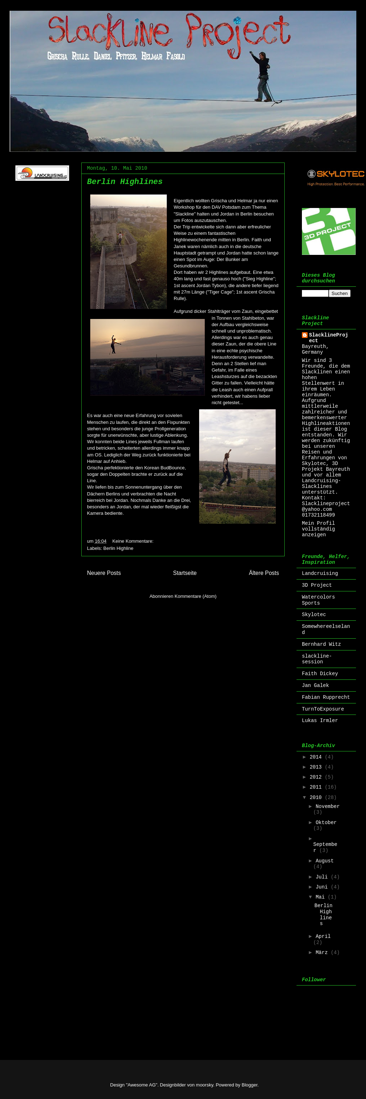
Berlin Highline (118, 548)
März (323, 952)
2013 (317, 767)
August (324, 861)
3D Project (317, 585)
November (327, 806)
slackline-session (317, 659)
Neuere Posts (104, 573)
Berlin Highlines (125, 182)
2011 (317, 787)
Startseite (185, 573)
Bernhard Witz (321, 644)
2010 (317, 797)
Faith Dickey (320, 674)
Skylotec (314, 615)
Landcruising (320, 573)
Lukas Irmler (320, 720)
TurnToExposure (323, 709)
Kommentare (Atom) (196, 596)
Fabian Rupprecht (326, 697)
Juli (323, 877)
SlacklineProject (328, 338)
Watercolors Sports (318, 600)
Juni (323, 887)
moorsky (204, 1085)
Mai (322, 897)
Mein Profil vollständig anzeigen (318, 529)
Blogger (249, 1085)
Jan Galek (315, 685)
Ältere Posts (264, 573)
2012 (317, 777)
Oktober (326, 823)
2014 (317, 757)
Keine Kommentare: (133, 541)
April (323, 936)
